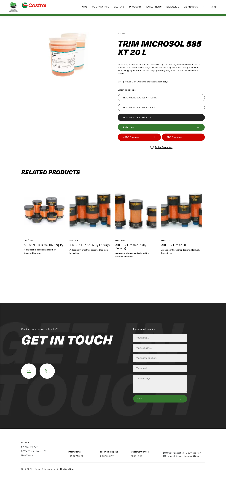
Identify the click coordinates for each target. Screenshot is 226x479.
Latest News (154, 7)
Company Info (100, 7)
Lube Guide (172, 7)
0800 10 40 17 (107, 456)
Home (84, 7)
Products (135, 7)
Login (213, 7)
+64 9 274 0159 (75, 456)
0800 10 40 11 (138, 456)
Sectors (119, 7)
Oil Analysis (191, 7)
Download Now (193, 453)
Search (204, 6)
